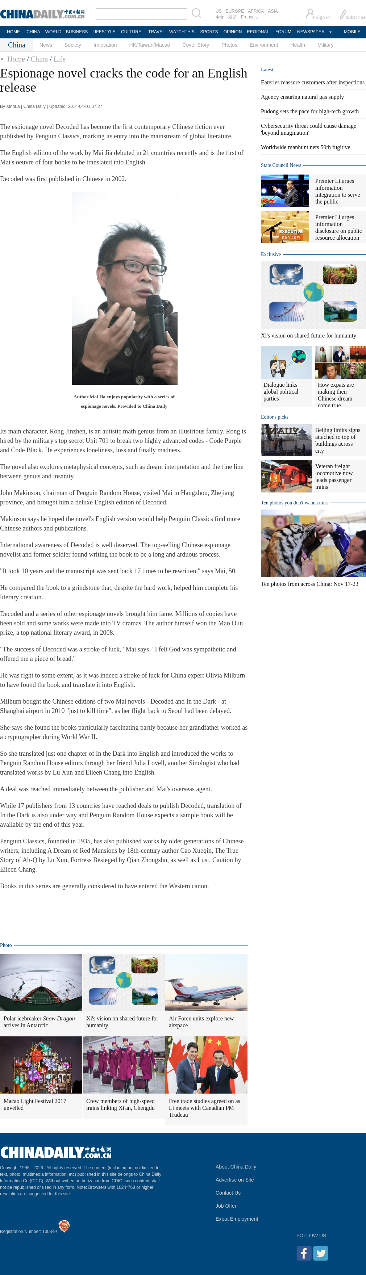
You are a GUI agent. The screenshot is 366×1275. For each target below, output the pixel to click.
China (39, 59)
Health (297, 45)
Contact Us (228, 1193)
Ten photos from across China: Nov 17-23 (309, 584)
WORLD (53, 31)
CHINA (33, 31)
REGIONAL (258, 31)
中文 (220, 17)
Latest (267, 69)
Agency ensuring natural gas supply (302, 97)
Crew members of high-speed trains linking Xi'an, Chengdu (120, 1104)
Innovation (105, 45)
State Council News (281, 165)
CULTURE (131, 31)
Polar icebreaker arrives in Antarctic (39, 1021)
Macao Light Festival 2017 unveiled (35, 1104)
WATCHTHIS (182, 31)
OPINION (233, 31)
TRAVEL (156, 31)
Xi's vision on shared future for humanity (122, 1021)
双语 (232, 17)
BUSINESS (77, 31)
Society (73, 45)
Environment (264, 45)
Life (60, 59)
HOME (13, 31)
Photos (229, 45)
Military (325, 45)
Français (249, 17)
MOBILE (352, 31)
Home (16, 59)
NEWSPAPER (310, 31)
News (45, 45)
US (219, 11)
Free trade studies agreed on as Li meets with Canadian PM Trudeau (204, 1108)
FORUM (283, 31)
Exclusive (271, 254)
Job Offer (226, 1206)
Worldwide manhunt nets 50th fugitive (305, 147)
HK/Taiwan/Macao (149, 45)
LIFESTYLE (103, 31)
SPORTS (209, 31)
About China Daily (236, 1167)
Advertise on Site (235, 1180)
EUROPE (235, 11)
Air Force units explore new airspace (201, 1021)
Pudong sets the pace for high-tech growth (310, 111)
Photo (6, 945)
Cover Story (195, 45)
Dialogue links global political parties (280, 392)
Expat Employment (237, 1219)
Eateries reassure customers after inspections (313, 82)
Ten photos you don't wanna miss (294, 503)
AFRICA (256, 11)
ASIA (273, 11)
